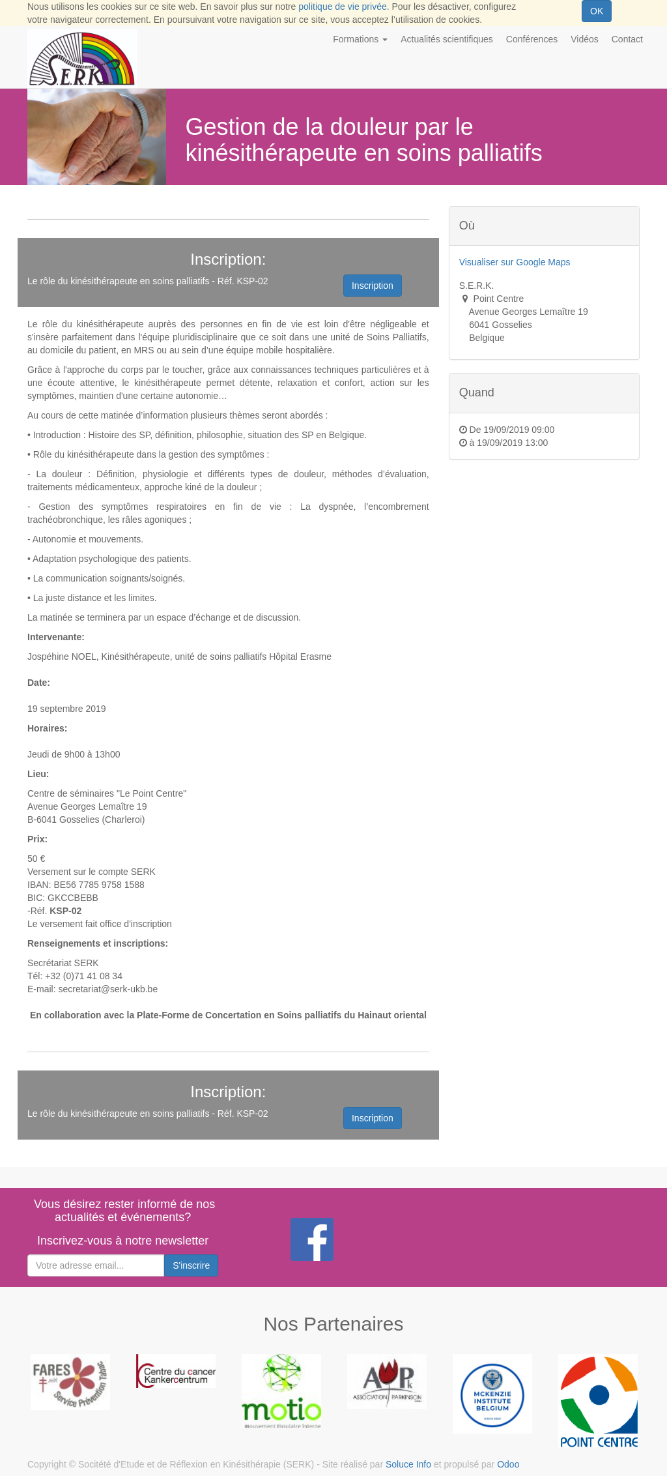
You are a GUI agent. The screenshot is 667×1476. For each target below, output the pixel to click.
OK (596, 11)
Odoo (508, 1464)
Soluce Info (408, 1464)
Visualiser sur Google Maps (515, 262)
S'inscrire (191, 1265)
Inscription (372, 285)
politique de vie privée (342, 6)
